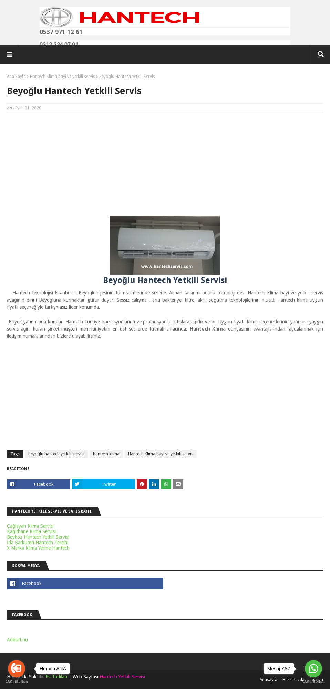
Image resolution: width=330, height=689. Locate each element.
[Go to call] (16, 668)
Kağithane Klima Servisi (31, 531)
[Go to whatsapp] (313, 668)
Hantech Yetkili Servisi (122, 676)
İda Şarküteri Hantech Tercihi (37, 542)
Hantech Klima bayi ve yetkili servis (62, 76)
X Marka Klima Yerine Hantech (38, 548)
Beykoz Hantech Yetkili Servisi (38, 537)
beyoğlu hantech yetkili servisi (56, 454)
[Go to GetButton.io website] (313, 682)
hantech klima (106, 454)
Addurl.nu (17, 639)
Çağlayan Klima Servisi (30, 526)
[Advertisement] (165, 167)
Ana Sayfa (16, 76)
